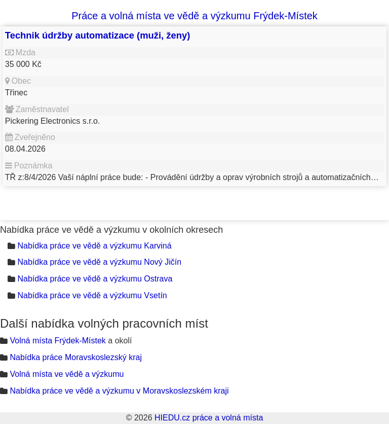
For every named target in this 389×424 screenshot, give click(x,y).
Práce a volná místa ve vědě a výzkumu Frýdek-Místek (194, 15)
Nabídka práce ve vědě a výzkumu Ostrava (94, 278)
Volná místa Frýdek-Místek (57, 340)
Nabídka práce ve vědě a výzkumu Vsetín (92, 295)
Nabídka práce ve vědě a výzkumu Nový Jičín (99, 262)
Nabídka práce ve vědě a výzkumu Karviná (94, 245)
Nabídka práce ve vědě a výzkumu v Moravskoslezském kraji (119, 390)
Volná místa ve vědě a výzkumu (67, 374)
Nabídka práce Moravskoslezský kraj (76, 357)
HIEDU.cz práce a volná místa (208, 417)
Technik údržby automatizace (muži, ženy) (97, 35)
